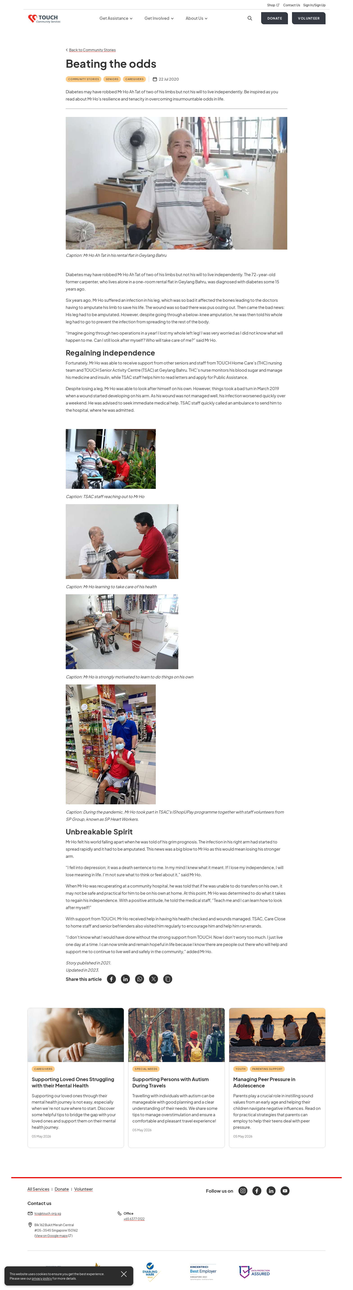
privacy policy (42, 1278)
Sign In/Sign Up (314, 5)
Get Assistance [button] (116, 18)
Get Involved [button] (159, 18)
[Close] (124, 1274)
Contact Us (292, 5)
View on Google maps (53, 1236)
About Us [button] (197, 18)
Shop (273, 5)
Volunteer (309, 18)
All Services (38, 1189)
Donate (274, 18)
